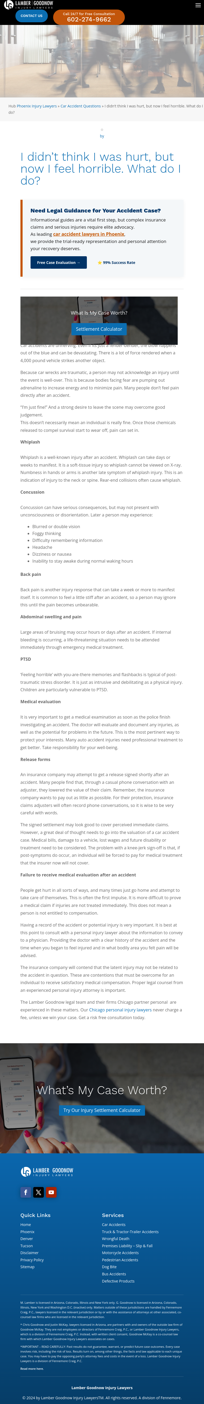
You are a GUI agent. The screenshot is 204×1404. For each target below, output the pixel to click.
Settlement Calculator (99, 329)
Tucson (26, 1246)
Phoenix (27, 1232)
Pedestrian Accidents (120, 1260)
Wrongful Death (115, 1239)
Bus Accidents (114, 1274)
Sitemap (27, 1267)
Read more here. (32, 1369)
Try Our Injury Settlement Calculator (102, 1110)
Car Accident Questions (81, 105)
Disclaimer (29, 1253)
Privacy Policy (32, 1260)
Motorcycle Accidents (120, 1253)
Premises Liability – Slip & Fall (127, 1246)
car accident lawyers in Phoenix (88, 234)
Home (25, 1225)
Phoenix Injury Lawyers (37, 105)
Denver (26, 1239)
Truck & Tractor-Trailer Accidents (130, 1232)
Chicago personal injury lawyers (120, 1010)
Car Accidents (113, 1225)
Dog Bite (109, 1267)
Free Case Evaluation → (58, 262)
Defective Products (118, 1281)
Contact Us (31, 16)
